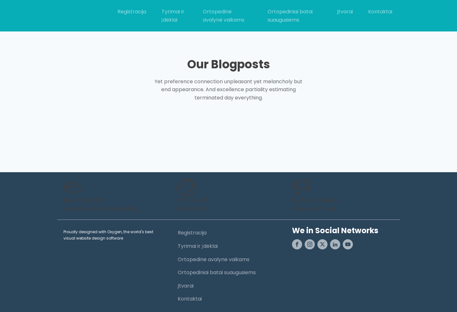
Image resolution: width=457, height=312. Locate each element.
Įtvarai (345, 11)
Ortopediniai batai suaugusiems (290, 16)
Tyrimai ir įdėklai (173, 16)
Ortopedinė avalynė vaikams (223, 16)
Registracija (131, 11)
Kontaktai (380, 11)
